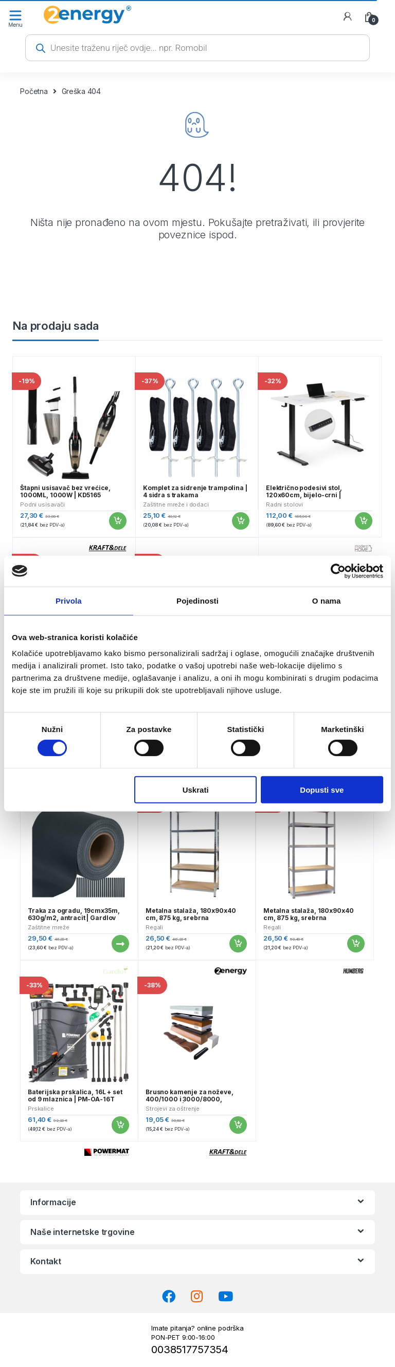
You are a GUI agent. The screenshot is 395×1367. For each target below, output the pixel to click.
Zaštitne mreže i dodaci (176, 504)
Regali (154, 927)
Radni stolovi (284, 504)
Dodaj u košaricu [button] (117, 521)
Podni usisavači (42, 504)
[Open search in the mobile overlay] (197, 47)
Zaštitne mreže (48, 927)
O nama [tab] (326, 600)
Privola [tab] (69, 600)
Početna (34, 91)
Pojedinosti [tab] (197, 600)
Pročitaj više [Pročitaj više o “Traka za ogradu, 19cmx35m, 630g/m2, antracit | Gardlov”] (120, 943)
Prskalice (41, 1108)
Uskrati (196, 789)
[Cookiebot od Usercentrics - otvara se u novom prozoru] (338, 570)
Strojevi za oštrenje (173, 1108)
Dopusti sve (322, 789)
